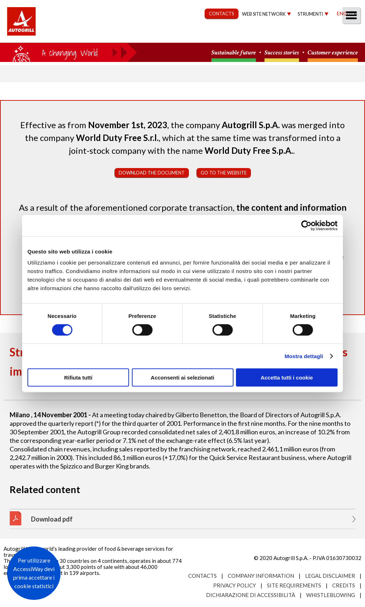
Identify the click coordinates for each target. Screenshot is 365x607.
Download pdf (52, 519)
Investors (279, 34)
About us (88, 34)
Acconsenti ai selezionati (182, 378)
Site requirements (294, 585)
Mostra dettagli (303, 356)
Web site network (264, 14)
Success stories (281, 53)
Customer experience (333, 53)
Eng (342, 13)
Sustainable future (233, 53)
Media (316, 34)
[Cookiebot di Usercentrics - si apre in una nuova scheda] (306, 225)
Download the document (152, 173)
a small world (68, 52)
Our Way (128, 34)
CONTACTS (221, 13)
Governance (231, 34)
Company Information (261, 575)
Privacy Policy (234, 585)
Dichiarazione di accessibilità (250, 595)
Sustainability (177, 34)
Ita (353, 13)
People (348, 34)
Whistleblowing (330, 595)
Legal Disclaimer (330, 575)
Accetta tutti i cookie (287, 378)
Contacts (202, 575)
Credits (343, 585)
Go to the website (224, 173)
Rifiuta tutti (78, 378)
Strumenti (310, 14)
